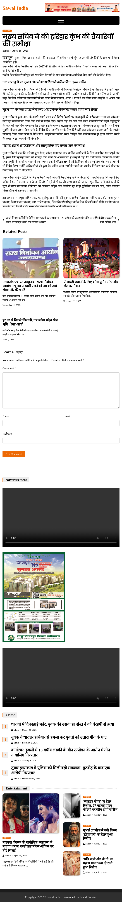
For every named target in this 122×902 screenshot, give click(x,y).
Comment (9, 368)
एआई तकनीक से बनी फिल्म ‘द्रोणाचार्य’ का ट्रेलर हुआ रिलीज (100, 834)
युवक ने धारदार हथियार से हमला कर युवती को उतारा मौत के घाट (59, 737)
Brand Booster (88, 897)
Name (6, 416)
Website (7, 433)
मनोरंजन (6, 838)
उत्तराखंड (7, 31)
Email (67, 416)
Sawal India (15, 8)
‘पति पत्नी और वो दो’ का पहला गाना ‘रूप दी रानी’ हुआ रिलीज (98, 863)
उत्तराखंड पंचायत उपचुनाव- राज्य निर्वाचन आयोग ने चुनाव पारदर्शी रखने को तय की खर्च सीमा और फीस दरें (30, 286)
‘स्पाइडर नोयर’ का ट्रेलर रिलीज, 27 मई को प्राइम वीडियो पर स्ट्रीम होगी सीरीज (100, 806)
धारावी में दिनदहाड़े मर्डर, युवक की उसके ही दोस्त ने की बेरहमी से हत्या (62, 724)
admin (6, 50)
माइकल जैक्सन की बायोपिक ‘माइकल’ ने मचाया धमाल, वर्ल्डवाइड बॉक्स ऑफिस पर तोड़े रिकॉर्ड (28, 846)
